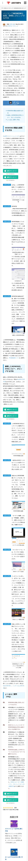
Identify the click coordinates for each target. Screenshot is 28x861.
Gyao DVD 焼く (7, 685)
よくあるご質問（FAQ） (13, 119)
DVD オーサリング (8, 8)
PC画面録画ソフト (14, 358)
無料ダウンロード (12, 171)
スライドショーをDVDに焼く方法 (14, 830)
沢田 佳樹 (12, 24)
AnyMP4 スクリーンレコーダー (11, 136)
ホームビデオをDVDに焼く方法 (14, 858)
